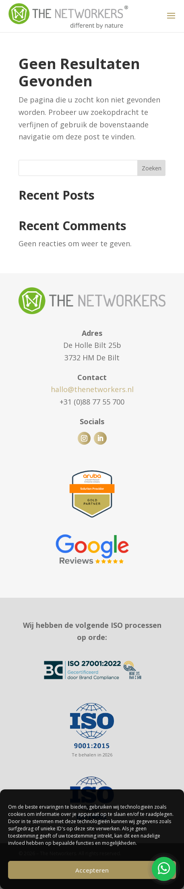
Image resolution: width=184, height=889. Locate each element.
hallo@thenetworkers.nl (92, 389)
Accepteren (92, 870)
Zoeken (151, 168)
